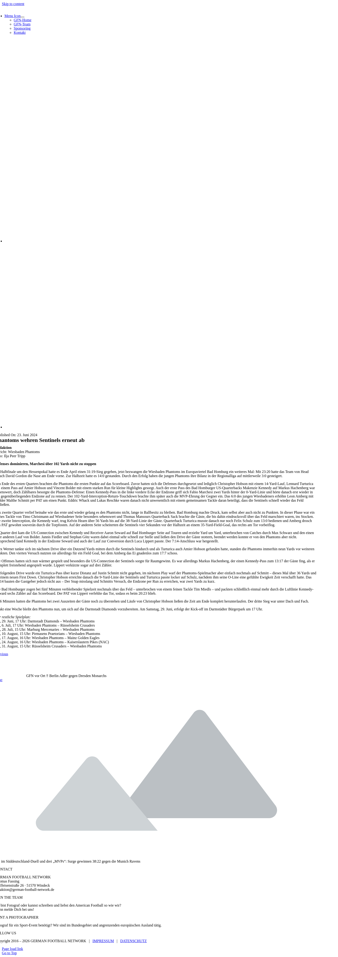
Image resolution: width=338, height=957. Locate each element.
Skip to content (13, 4)
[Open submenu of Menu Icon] (22, 17)
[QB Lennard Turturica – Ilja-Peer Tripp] (143, 427)
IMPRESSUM (103, 941)
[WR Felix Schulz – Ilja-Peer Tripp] (143, 241)
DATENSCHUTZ (133, 941)
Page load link (12, 949)
